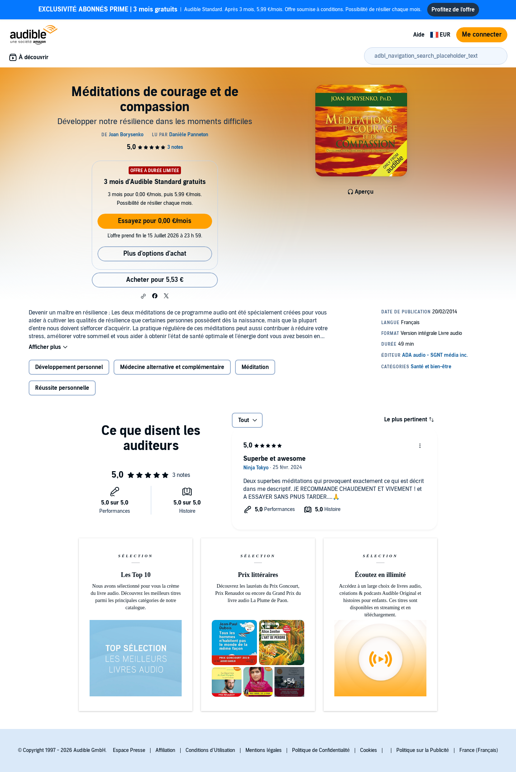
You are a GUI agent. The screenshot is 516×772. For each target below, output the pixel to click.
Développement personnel (69, 367)
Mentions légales (263, 750)
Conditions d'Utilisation (210, 750)
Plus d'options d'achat (154, 253)
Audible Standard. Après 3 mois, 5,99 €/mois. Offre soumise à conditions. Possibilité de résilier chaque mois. (229, 9)
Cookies (368, 750)
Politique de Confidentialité (321, 750)
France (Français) (478, 750)
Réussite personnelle (62, 388)
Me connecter (482, 34)
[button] (143, 296)
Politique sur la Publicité (422, 750)
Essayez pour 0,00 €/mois (154, 221)
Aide (419, 34)
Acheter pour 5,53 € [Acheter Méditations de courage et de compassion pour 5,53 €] (154, 280)
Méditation (255, 367)
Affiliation (165, 750)
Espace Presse (129, 750)
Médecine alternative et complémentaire (172, 367)
